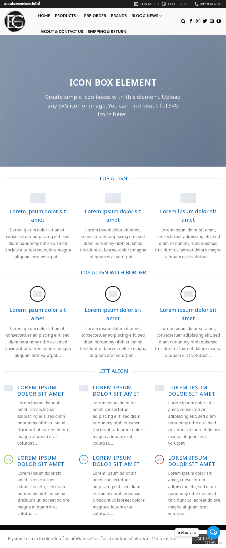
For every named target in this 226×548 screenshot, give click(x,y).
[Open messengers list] (213, 532)
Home (44, 15)
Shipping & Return (107, 31)
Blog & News (147, 15)
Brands (119, 15)
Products (67, 15)
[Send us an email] (212, 21)
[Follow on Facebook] (191, 21)
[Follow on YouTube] (219, 21)
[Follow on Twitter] (205, 21)
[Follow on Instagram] (198, 21)
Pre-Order (95, 15)
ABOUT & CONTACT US (62, 31)
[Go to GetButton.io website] (213, 542)
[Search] (183, 21)
